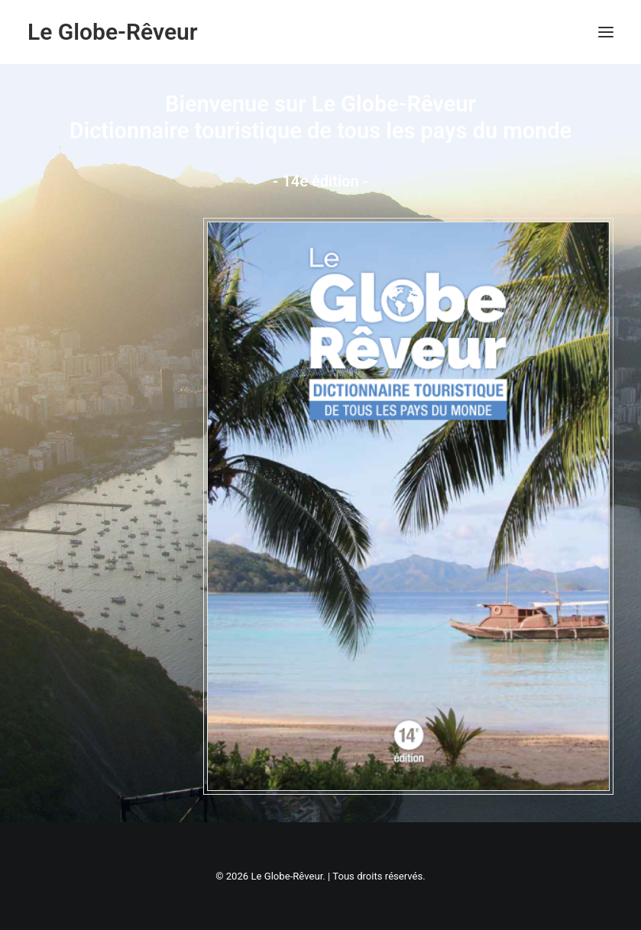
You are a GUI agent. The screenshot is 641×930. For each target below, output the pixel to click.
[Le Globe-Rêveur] (113, 32)
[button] (606, 32)
